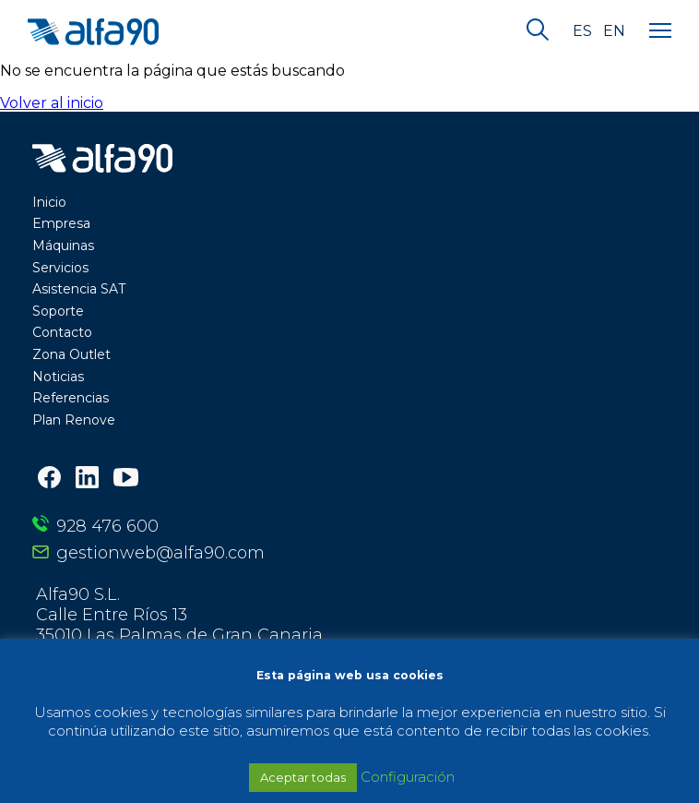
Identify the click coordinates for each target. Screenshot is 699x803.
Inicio (49, 202)
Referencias (70, 398)
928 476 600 (107, 526)
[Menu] (660, 31)
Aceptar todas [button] (303, 777)
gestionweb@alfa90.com (160, 553)
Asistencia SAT (78, 289)
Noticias (58, 376)
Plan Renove (73, 420)
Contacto (62, 332)
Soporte (58, 311)
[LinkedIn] (87, 479)
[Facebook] (49, 479)
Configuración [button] (408, 776)
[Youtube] (126, 479)
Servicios (60, 267)
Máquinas (63, 245)
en (614, 31)
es (582, 31)
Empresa (61, 223)
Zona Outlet (71, 354)
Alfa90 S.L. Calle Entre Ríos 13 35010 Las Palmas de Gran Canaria (179, 614)
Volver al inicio (51, 103)
